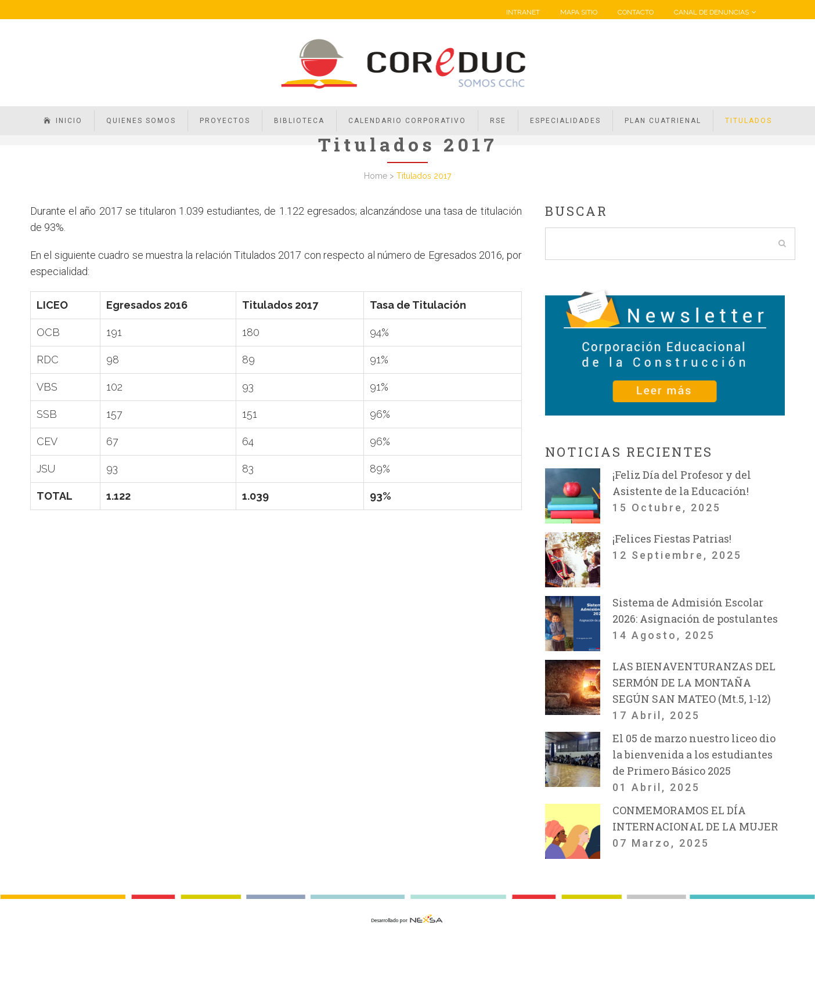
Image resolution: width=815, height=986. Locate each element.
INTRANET (523, 12)
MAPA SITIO (578, 12)
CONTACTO (636, 12)
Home (375, 175)
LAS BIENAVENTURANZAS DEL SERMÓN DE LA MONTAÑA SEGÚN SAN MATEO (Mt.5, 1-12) (694, 682)
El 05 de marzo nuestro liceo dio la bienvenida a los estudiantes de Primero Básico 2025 (694, 754)
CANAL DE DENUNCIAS (711, 12)
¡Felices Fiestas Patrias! (671, 539)
